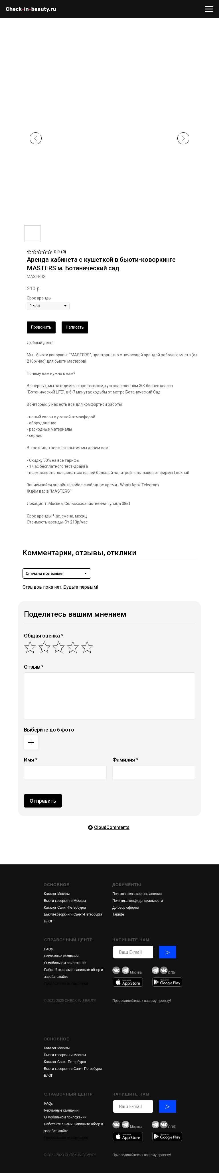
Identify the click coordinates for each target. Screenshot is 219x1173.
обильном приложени (67, 963)
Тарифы (118, 914)
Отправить (43, 801)
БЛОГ (48, 921)
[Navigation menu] (209, 9)
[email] (133, 952)
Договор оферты (125, 908)
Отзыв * (33, 667)
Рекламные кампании (61, 956)
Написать (75, 327)
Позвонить (41, 327)
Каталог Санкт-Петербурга (65, 908)
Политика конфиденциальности (137, 901)
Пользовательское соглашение (137, 894)
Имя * (30, 760)
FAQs (48, 949)
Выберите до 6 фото (49, 730)
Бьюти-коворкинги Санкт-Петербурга (73, 914)
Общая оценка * (43, 636)
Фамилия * (125, 760)
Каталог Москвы (57, 894)
